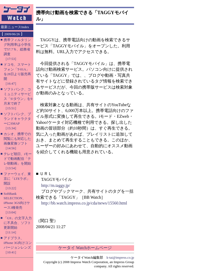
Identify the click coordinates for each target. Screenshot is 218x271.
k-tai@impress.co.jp (120, 257)
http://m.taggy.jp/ (55, 185)
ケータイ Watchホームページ (85, 248)
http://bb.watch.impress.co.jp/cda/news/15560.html (84, 203)
